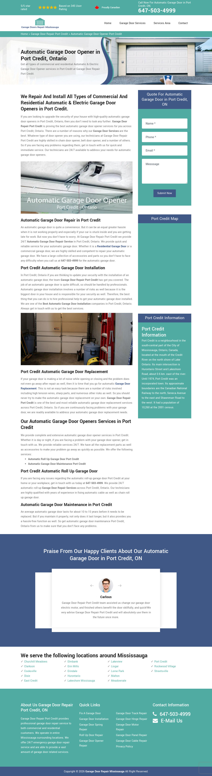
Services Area (162, 23)
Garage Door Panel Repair (131, 735)
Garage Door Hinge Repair (131, 719)
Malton (115, 676)
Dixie (27, 676)
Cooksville (30, 671)
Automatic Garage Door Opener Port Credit (96, 34)
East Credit (30, 681)
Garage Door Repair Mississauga (105, 771)
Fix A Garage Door (90, 713)
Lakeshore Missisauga (81, 681)
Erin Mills (73, 666)
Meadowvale (118, 681)
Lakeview (116, 662)
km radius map (165, 263)
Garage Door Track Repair (131, 713)
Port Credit (160, 662)
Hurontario (74, 676)
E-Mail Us (171, 720)
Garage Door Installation (93, 719)
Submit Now (164, 193)
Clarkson (29, 666)
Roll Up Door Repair (91, 735)
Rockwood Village (165, 666)
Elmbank (73, 662)
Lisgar (115, 666)
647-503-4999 (157, 11)
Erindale (72, 671)
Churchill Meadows (35, 662)
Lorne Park (117, 671)
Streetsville (161, 671)
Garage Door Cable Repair (131, 741)
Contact (183, 23)
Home (107, 23)
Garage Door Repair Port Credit (49, 34)
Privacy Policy (124, 746)
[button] (94, 585)
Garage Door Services (132, 23)
